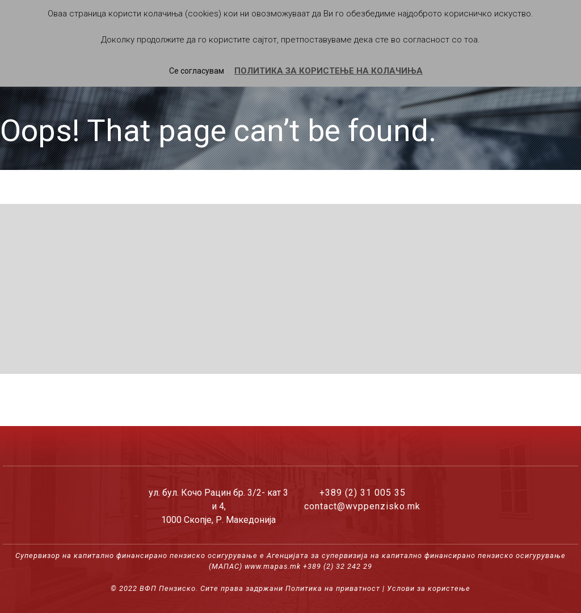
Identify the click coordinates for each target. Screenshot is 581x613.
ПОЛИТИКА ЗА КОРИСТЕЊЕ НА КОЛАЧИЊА (328, 71)
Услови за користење (428, 588)
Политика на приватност (332, 588)
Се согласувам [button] (196, 70)
